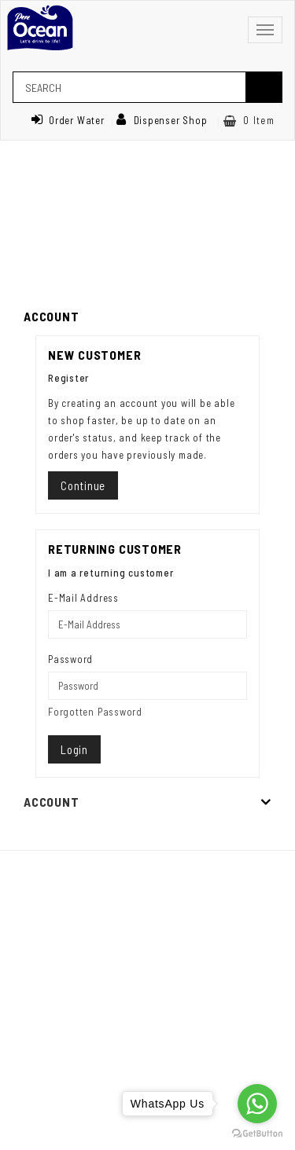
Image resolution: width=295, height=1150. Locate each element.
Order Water (67, 120)
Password (70, 659)
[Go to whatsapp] (257, 1103)
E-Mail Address (83, 597)
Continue (83, 485)
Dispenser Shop (162, 120)
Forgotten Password (95, 711)
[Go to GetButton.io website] (257, 1134)
